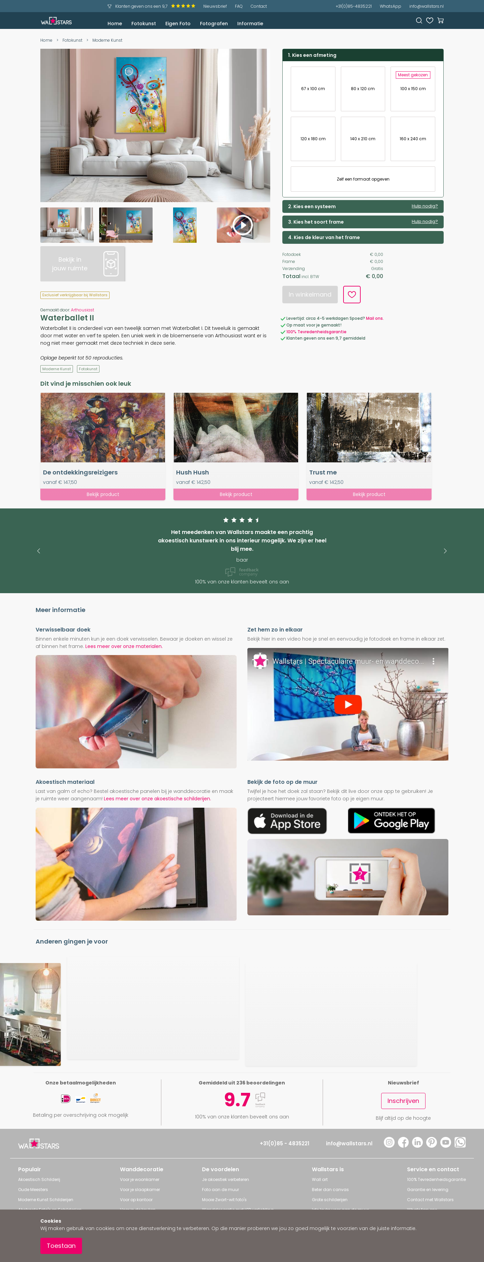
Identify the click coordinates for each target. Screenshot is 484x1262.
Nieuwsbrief (215, 6)
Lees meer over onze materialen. (124, 646)
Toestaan (61, 1245)
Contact (259, 6)
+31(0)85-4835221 (354, 6)
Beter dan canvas (330, 1189)
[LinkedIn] (417, 1145)
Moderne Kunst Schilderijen (45, 1199)
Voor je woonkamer (139, 1179)
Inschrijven (403, 1101)
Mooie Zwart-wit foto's (224, 1199)
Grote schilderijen (330, 1199)
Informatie (250, 23)
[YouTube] (445, 1145)
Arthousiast (82, 310)
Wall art (320, 1179)
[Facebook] (403, 1145)
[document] (242, 1236)
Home (115, 23)
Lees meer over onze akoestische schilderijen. (157, 798)
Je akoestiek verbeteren (225, 1179)
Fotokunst (143, 23)
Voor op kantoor (136, 1199)
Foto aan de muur (220, 1189)
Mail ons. (375, 318)
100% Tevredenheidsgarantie (316, 332)
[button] (38, 550)
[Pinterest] (431, 1145)
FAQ (239, 6)
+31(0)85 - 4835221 (284, 1143)
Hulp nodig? (425, 206)
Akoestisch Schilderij (39, 1179)
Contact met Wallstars (430, 1199)
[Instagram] (389, 1145)
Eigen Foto (178, 23)
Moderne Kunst (107, 40)
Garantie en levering (427, 1189)
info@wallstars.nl (426, 6)
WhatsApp (390, 6)
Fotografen (214, 23)
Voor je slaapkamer (140, 1189)
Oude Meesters (33, 1189)
